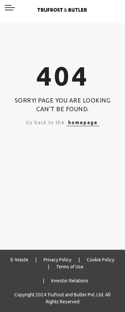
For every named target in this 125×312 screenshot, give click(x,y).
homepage (83, 122)
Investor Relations (69, 280)
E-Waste (19, 259)
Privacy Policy (57, 259)
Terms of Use (69, 266)
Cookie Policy (100, 259)
